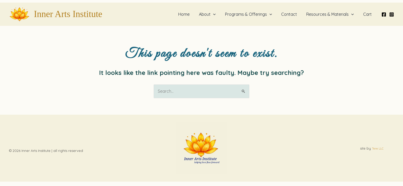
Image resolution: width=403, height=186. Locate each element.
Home (189, 14)
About (212, 14)
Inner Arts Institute (68, 14)
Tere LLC (378, 148)
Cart (368, 14)
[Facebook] (384, 14)
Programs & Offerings (252, 14)
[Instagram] (391, 14)
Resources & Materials (331, 14)
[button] (217, 14)
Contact (292, 14)
